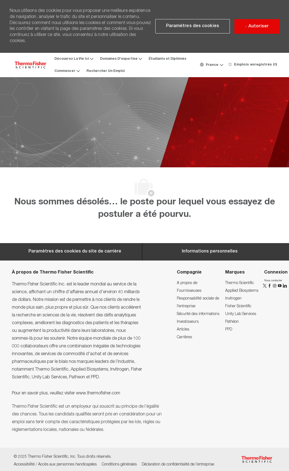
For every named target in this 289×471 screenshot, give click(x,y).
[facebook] (270, 286)
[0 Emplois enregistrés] (252, 65)
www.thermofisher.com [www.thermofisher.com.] (98, 393)
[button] (211, 65)
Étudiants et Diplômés (167, 59)
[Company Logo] (30, 65)
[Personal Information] (209, 251)
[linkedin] (285, 286)
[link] (187, 283)
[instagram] (275, 286)
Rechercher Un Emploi (105, 71)
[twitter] (265, 286)
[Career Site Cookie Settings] (75, 251)
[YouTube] (280, 286)
